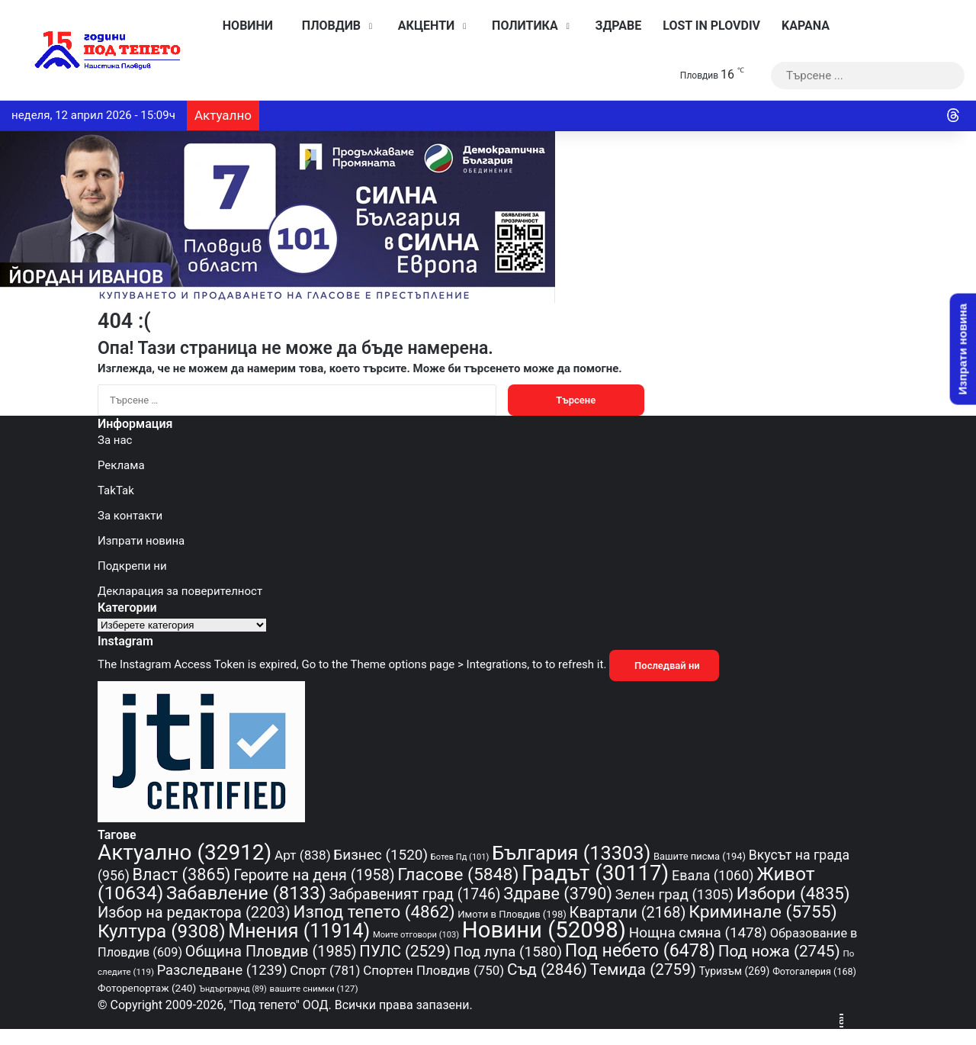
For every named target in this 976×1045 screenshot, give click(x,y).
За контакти (130, 515)
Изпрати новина (141, 541)
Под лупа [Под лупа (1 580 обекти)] (508, 951)
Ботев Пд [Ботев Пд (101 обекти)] (460, 857)
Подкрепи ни (132, 566)
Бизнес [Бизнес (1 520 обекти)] (380, 854)
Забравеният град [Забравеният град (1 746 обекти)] (414, 894)
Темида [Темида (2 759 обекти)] (643, 969)
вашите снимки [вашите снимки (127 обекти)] (314, 988)
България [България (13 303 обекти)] (571, 853)
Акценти (422, 25)
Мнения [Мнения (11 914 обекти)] (299, 931)
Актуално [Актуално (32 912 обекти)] (184, 852)
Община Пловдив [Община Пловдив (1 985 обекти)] (271, 951)
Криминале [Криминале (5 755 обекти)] (762, 912)
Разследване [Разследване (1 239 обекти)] (222, 970)
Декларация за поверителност (180, 591)
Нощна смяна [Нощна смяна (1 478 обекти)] (698, 932)
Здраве (615, 25)
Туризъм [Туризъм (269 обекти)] (734, 971)
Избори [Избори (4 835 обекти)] (793, 893)
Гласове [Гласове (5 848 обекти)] (457, 874)
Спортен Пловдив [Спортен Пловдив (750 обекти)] (433, 970)
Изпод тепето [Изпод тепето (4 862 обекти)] (373, 911)
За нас (115, 440)
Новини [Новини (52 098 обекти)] (544, 930)
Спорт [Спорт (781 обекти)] (325, 970)
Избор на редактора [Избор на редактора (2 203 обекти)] (194, 912)
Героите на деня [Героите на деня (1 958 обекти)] (313, 875)
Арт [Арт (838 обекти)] (302, 855)
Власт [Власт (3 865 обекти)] (182, 874)
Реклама (121, 465)
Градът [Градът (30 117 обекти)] (595, 873)
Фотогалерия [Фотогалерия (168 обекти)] (814, 971)
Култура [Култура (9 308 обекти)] (162, 931)
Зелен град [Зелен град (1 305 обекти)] (674, 894)
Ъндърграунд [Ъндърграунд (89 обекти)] (233, 989)
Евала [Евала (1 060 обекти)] (713, 875)
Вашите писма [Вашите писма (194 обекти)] (699, 856)
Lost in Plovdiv (711, 25)
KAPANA (806, 25)
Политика (520, 25)
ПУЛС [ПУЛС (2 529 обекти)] (405, 951)
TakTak (116, 490)
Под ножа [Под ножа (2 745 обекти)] (779, 951)
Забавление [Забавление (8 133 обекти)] (246, 893)
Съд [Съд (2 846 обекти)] (547, 969)
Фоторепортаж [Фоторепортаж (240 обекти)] (147, 988)
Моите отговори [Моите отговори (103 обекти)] (416, 935)
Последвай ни (664, 665)
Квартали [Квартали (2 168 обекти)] (628, 912)
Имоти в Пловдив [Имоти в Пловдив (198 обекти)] (512, 914)
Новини (244, 25)
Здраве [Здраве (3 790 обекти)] (557, 893)
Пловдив (327, 25)
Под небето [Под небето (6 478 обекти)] (640, 950)
